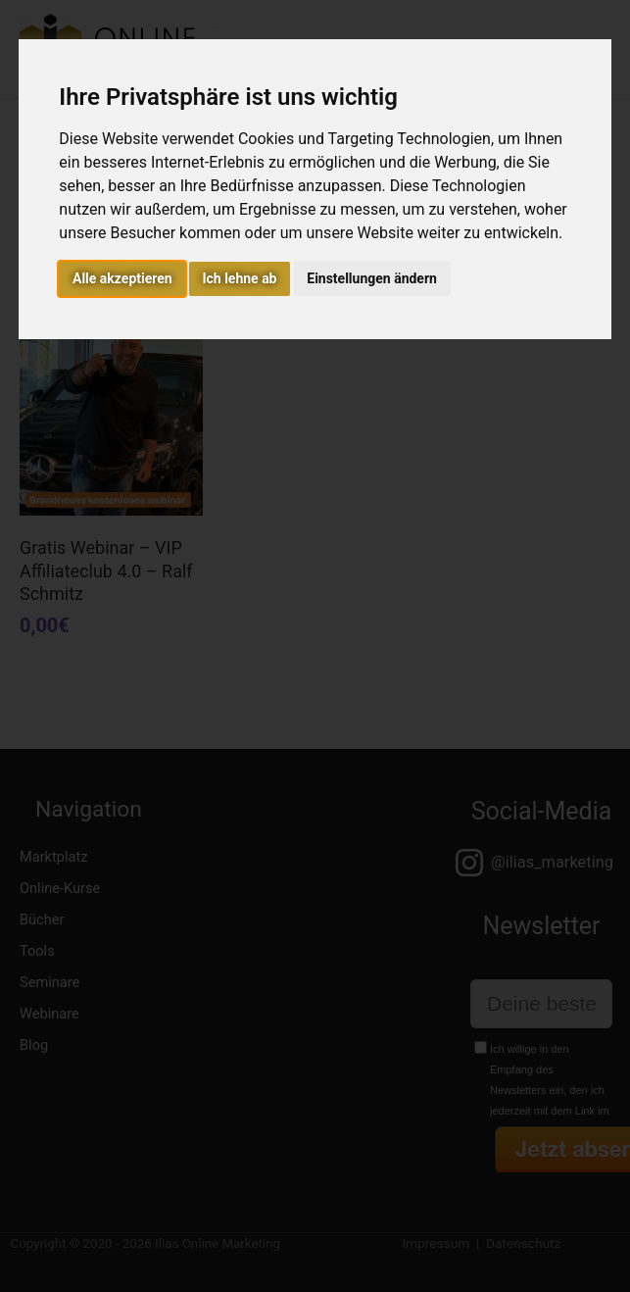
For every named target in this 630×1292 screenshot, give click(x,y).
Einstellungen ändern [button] (372, 278)
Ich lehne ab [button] (239, 278)
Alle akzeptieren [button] (122, 278)
